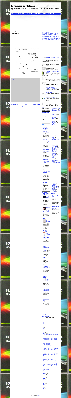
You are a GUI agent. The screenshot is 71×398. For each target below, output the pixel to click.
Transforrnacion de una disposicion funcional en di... (50, 368)
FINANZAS (44, 257)
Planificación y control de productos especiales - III (50, 349)
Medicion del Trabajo (51, 13)
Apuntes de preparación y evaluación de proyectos (45, 276)
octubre (44, 374)
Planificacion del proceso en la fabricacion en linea (50, 365)
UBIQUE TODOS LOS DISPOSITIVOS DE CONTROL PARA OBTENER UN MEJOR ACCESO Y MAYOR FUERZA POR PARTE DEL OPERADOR (51, 32)
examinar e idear (54, 145)
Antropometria (54, 121)
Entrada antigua (36, 104)
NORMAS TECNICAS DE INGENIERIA (46, 194)
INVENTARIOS (54, 154)
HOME (12, 13)
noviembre (45, 373)
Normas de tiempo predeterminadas (54, 174)
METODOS (53, 170)
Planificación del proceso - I (47, 370)
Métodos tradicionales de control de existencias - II (50, 340)
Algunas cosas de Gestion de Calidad (45, 266)
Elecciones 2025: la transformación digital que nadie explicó (55, 198)
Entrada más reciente (15, 104)
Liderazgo (53, 158)
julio (44, 378)
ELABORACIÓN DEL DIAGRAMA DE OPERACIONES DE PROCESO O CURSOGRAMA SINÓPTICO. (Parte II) (51, 88)
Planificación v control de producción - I (48, 359)
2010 (43, 387)
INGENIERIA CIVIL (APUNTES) (45, 218)
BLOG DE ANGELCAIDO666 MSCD (55, 195)
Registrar (53, 185)
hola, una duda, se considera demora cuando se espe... (56, 108)
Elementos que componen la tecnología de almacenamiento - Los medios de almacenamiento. (46, 173)
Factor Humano (54, 146)
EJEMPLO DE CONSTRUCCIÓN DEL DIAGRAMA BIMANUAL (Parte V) (51, 67)
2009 (43, 388)
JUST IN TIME (54, 155)
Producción (53, 183)
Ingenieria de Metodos (23, 5)
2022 (43, 322)
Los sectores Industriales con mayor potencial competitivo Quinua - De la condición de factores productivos (46, 249)
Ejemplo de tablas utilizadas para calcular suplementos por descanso (55, 139)
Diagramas (44, 13)
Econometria (45, 139)
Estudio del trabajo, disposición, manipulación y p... (50, 360)
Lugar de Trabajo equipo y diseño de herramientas (56, 163)
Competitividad (54, 124)
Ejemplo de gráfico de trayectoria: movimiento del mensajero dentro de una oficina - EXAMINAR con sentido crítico (46, 162)
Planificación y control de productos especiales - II (50, 350)
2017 (43, 326)
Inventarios (44, 170)
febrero (44, 384)
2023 (43, 321)
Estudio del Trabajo (29, 13)
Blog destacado (54, 122)
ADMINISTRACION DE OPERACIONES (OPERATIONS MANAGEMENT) (46, 230)
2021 (43, 323)
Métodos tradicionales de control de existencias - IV (50, 338)
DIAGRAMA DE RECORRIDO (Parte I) (51, 97)
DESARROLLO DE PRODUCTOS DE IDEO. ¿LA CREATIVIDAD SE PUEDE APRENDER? (46, 235)
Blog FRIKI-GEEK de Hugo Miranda (55, 206)
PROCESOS (54, 182)
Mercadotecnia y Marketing (45, 206)
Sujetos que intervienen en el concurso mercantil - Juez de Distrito (46, 290)
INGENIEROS (54, 153)
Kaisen (53, 156)
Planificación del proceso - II (47, 369)
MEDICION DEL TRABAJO (54, 167)
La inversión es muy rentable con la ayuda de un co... (55, 117)
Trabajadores (54, 191)
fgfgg (53, 115)
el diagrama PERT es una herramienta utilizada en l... (56, 111)
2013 (43, 331)
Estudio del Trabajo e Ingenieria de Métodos (46, 159)
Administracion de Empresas (45, 298)
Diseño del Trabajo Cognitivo (19, 13)
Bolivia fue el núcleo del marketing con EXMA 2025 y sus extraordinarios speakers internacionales (46, 210)
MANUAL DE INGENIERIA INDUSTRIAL (45, 246)
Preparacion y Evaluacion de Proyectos (45, 182)
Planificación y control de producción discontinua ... (50, 353)
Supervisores (54, 189)
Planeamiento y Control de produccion (46, 308)
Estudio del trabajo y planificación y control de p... (50, 345)
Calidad (53, 123)
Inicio (26, 104)
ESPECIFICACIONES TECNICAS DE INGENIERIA (46, 314)
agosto (44, 377)
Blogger (38, 395)
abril (44, 382)
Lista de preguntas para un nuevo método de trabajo (55, 160)
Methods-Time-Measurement (54, 169)
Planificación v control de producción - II (49, 358)
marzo (44, 383)
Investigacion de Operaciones (45, 129)
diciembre (44, 333)
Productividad (54, 184)
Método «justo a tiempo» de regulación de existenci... (50, 334)
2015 (43, 328)
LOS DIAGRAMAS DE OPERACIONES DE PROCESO (55, 114)
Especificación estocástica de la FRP (48, 141)
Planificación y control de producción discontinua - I (50, 355)
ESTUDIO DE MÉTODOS (50, 92)
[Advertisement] (36, 22)
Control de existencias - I (46, 344)
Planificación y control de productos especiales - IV (50, 348)
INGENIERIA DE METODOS (54, 150)
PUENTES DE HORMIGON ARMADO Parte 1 (48, 221)
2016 (43, 327)
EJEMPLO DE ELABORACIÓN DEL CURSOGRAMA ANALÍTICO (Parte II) (51, 77)
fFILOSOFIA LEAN (55, 147)
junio (44, 379)
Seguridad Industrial (55, 186)
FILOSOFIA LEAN (54, 148)
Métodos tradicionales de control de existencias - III (50, 339)
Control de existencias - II (46, 343)
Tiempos (53, 190)
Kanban (53, 157)
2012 (43, 332)
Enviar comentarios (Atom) (19, 106)
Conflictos (53, 125)
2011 (43, 386)
